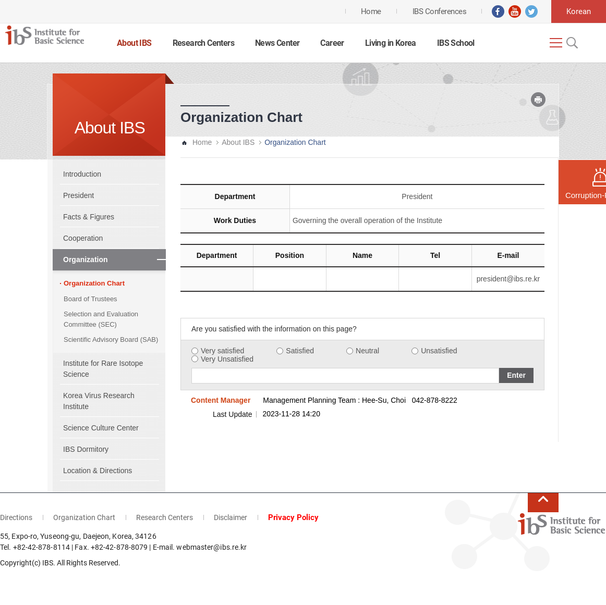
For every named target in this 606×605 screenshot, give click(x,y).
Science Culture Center (101, 428)
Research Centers (203, 43)
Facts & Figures (88, 217)
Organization (85, 259)
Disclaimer (230, 517)
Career (332, 43)
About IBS (134, 43)
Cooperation (83, 238)
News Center (277, 43)
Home (202, 142)
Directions (16, 517)
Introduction (82, 174)
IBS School (456, 43)
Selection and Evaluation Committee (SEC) (101, 319)
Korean (578, 11)
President (78, 195)
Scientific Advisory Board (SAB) (111, 339)
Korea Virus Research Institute (99, 401)
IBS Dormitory (85, 449)
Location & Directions (97, 470)
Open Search (571, 43)
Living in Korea (390, 43)
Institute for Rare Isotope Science (103, 368)
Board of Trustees (90, 299)
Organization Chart (94, 283)
